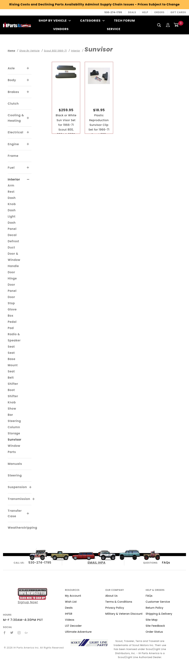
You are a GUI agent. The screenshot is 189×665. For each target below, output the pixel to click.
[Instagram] (19, 632)
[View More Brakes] (28, 92)
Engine (13, 144)
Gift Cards (178, 12)
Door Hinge (12, 275)
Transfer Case (15, 513)
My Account (73, 596)
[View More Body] (28, 80)
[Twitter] (12, 632)
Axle (11, 68)
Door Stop (11, 300)
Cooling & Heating (16, 118)
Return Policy (154, 608)
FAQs (166, 562)
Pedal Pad (12, 325)
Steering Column (14, 424)
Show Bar (12, 412)
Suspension (17, 487)
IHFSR (68, 614)
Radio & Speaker (14, 337)
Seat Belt (11, 374)
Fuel (11, 167)
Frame (13, 156)
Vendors (61, 29)
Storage (14, 433)
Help (145, 12)
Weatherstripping (22, 527)
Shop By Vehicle (55, 20)
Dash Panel (12, 226)
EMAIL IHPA (97, 562)
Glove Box (12, 312)
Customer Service (158, 602)
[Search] (159, 25)
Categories (92, 20)
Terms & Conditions (118, 602)
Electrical (15, 132)
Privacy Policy (114, 608)
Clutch (13, 103)
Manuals (15, 464)
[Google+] (26, 632)
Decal (12, 235)
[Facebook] (4, 632)
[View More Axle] (28, 68)
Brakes (13, 92)
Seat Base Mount (13, 359)
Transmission (19, 499)
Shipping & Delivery (159, 614)
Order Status (154, 632)
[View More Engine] (28, 144)
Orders (159, 12)
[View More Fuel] (28, 168)
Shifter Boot (13, 387)
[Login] (168, 25)
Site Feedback (155, 626)
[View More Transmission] (33, 499)
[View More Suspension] (30, 487)
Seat (11, 347)
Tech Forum (124, 20)
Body (12, 80)
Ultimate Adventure (78, 632)
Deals (132, 12)
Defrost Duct (13, 244)
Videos (69, 620)
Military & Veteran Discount (124, 614)
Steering (15, 475)
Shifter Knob (13, 399)
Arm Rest (11, 188)
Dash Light (12, 213)
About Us (111, 596)
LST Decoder (73, 626)
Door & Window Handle (14, 260)
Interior (14, 179)
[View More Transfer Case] (28, 513)
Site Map (152, 620)
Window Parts (14, 449)
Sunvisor (14, 440)
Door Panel (12, 288)
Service (113, 29)
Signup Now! (32, 596)
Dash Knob (12, 201)
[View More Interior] (28, 179)
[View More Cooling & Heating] (28, 118)
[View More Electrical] (28, 132)
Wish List (71, 602)
